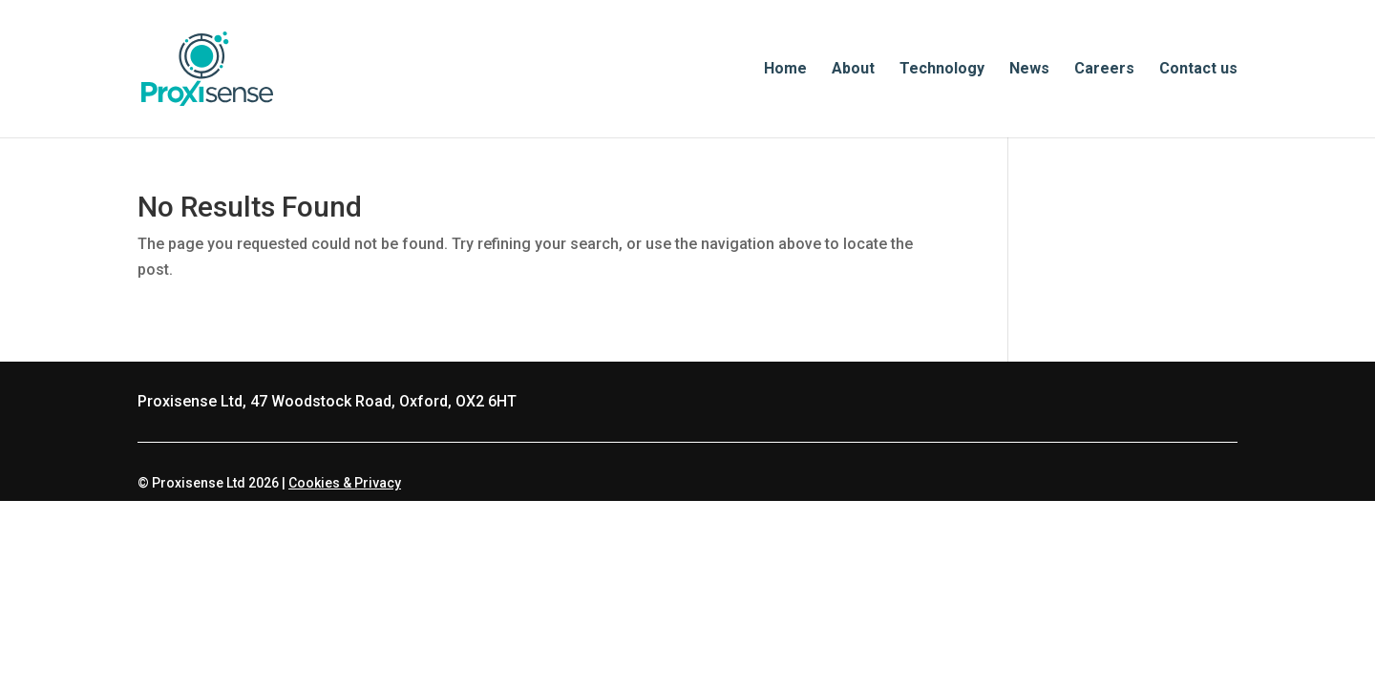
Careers (1104, 69)
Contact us (1198, 69)
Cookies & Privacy (344, 482)
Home (785, 69)
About (853, 69)
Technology (941, 69)
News (1029, 69)
